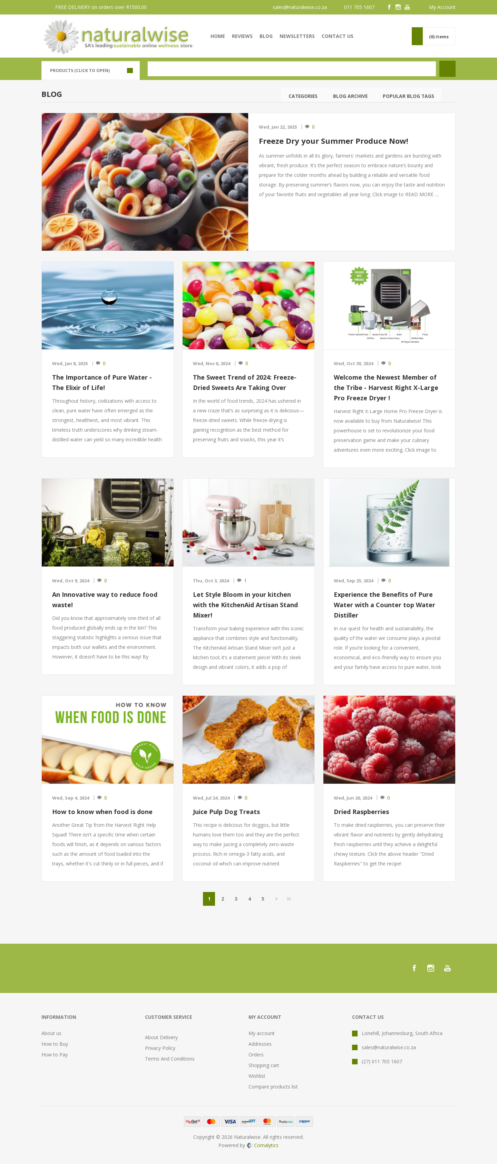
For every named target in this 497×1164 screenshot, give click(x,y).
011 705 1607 (359, 7)
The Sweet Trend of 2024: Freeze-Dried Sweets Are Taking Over (244, 382)
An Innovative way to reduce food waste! (104, 599)
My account (261, 1033)
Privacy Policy (160, 1048)
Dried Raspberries (361, 811)
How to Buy (54, 1044)
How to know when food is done (102, 811)
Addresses (260, 1044)
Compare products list (273, 1086)
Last (289, 899)
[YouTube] (407, 7)
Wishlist (256, 1076)
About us (51, 1033)
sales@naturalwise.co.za (300, 7)
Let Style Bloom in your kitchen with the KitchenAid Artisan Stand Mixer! (245, 604)
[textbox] (292, 68)
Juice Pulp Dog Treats (226, 811)
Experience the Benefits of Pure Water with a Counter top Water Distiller (384, 604)
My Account (442, 7)
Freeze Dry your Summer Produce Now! (333, 141)
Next (276, 899)
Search (449, 95)
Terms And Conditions (170, 1058)
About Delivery (161, 1037)
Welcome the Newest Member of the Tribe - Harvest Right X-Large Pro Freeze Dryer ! (386, 387)
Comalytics (263, 1145)
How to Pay (54, 1054)
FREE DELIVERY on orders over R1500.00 (101, 7)
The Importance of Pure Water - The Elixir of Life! (102, 382)
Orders (256, 1054)
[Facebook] (389, 7)
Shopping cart (263, 1065)
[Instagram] (398, 7)
